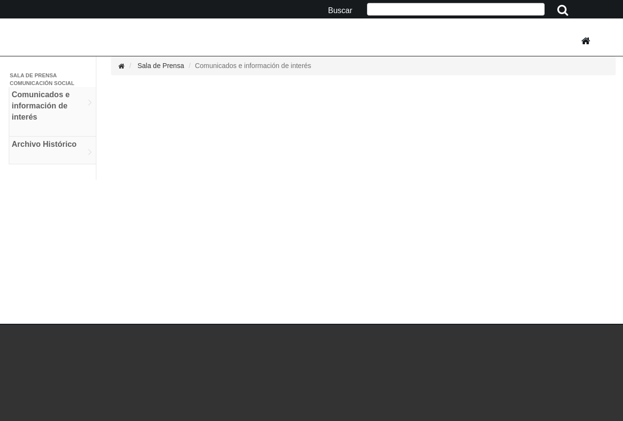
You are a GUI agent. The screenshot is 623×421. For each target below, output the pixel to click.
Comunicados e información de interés (253, 66)
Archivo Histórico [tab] (52, 149)
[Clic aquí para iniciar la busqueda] (563, 10)
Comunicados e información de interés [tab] (52, 111)
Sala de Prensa (160, 66)
